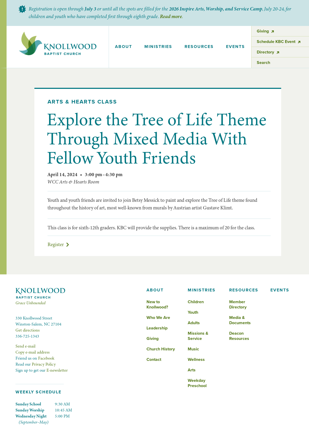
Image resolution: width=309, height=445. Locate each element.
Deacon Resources (239, 336)
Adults (194, 322)
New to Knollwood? (157, 304)
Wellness (196, 359)
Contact (153, 359)
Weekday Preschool (197, 383)
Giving (152, 338)
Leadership (156, 328)
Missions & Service (198, 336)
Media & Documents (240, 320)
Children (196, 302)
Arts (192, 370)
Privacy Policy (44, 364)
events (235, 46)
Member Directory (238, 304)
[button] (123, 47)
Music (193, 349)
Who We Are (158, 317)
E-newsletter (57, 370)
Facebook (46, 358)
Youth (193, 312)
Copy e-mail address (32, 352)
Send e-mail (25, 346)
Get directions (27, 330)
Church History (160, 349)
